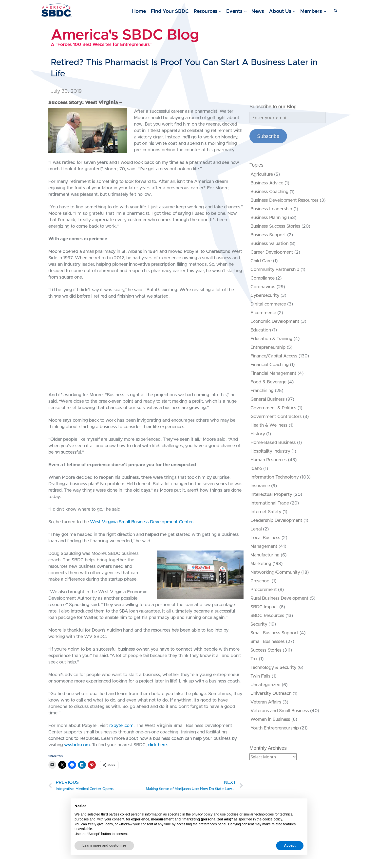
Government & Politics (273, 408)
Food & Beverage (268, 382)
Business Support (268, 235)
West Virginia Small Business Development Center (141, 522)
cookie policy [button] (272, 819)
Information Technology (274, 477)
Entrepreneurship (267, 347)
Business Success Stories (275, 226)
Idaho (256, 468)
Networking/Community (275, 572)
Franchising (262, 391)
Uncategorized (265, 685)
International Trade (269, 503)
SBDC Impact (264, 607)
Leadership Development (276, 520)
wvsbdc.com (77, 745)
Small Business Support (274, 633)
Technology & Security (273, 667)
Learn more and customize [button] (104, 845)
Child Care (261, 261)
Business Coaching (269, 192)
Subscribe (268, 136)
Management (263, 546)
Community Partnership (274, 269)
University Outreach (270, 693)
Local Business (265, 538)
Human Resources (268, 460)
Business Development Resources (284, 200)
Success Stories (266, 650)
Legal (256, 529)
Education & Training (271, 339)
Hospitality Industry (270, 451)
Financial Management (273, 373)
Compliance (262, 278)
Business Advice (266, 183)
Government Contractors (276, 417)
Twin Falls (260, 676)
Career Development (271, 252)
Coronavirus (262, 287)
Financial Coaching (269, 365)
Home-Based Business (273, 443)
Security (258, 624)
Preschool (260, 581)
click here (157, 745)
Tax (254, 659)
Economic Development (274, 321)
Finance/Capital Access (273, 356)
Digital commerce (268, 304)
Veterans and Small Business (279, 711)
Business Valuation (269, 244)
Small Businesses (267, 641)
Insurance (260, 486)
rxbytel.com (121, 726)
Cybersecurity (264, 295)
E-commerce (263, 313)
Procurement (263, 590)
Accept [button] (290, 845)
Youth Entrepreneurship (274, 728)
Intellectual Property (271, 494)
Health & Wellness (268, 425)
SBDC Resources (267, 616)
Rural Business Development (279, 598)
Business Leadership (271, 209)
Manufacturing (265, 555)
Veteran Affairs (265, 702)
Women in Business (270, 719)
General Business (267, 399)
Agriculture (261, 174)
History (257, 434)
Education (260, 330)
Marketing (260, 564)
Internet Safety (265, 512)
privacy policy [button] (202, 814)
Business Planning (268, 218)
